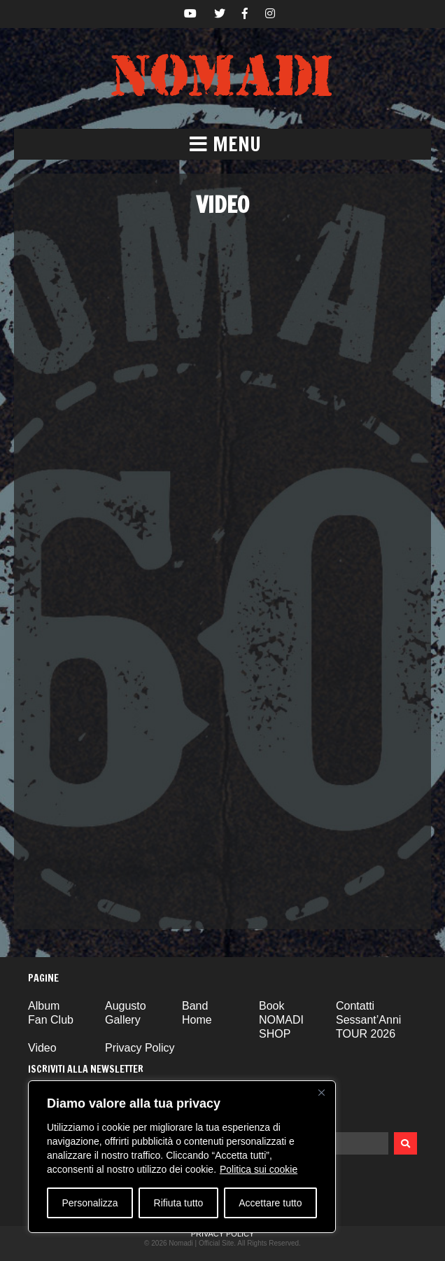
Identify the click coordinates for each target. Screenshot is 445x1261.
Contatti (355, 1006)
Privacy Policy (140, 1048)
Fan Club (50, 1020)
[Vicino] (321, 1092)
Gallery (123, 1020)
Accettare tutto (270, 1202)
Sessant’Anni (368, 1020)
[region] (182, 1156)
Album (43, 1006)
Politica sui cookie (258, 1169)
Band (195, 1006)
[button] (222, 144)
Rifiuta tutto (179, 1202)
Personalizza (90, 1202)
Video (42, 1048)
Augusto (125, 1006)
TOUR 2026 (365, 1034)
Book (271, 1006)
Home (197, 1020)
